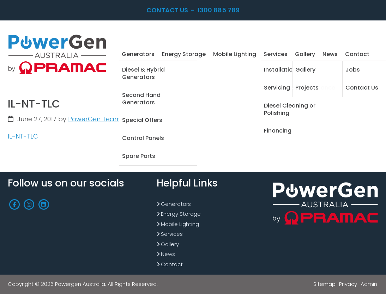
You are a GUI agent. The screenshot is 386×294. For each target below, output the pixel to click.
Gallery (170, 244)
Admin (369, 284)
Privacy (348, 284)
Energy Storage (181, 214)
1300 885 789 (219, 10)
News (168, 254)
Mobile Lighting (180, 224)
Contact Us (167, 10)
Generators (176, 204)
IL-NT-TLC (23, 136)
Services (172, 234)
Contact (172, 264)
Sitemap (324, 284)
